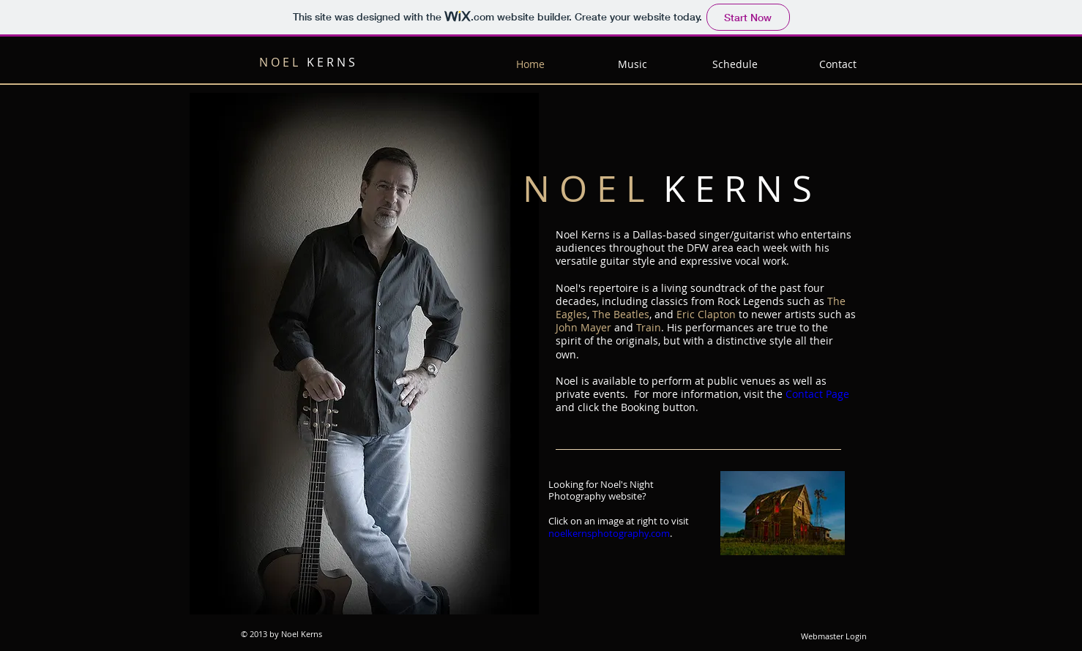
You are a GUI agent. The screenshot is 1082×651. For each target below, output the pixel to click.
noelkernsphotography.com (609, 533)
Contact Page (817, 394)
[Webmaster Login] (834, 636)
